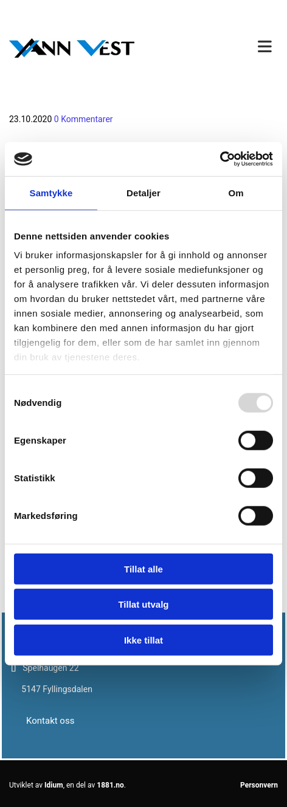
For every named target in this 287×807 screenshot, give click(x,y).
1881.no (110, 785)
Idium (53, 785)
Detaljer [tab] (143, 192)
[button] (215, 47)
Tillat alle (143, 568)
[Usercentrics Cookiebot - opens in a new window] (220, 159)
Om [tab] (235, 192)
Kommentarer (83, 119)
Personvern (259, 785)
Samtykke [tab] (51, 192)
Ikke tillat (143, 639)
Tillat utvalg (143, 604)
